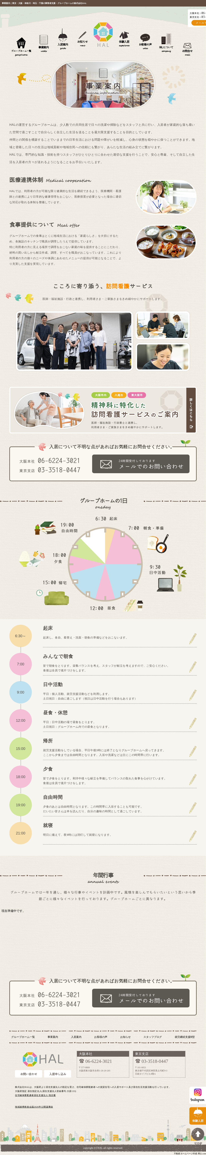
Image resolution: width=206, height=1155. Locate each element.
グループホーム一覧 (21, 53)
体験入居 (124, 43)
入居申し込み (57, 1074)
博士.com (202, 1153)
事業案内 (43, 49)
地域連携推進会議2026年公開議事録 (34, 1107)
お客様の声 (145, 46)
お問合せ (187, 53)
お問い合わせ (28, 1074)
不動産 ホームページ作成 (185, 1153)
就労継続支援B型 (185, 1036)
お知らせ (82, 43)
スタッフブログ (152, 1036)
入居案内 (62, 46)
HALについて (166, 49)
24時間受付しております (154, 464)
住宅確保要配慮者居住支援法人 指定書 (35, 1095)
